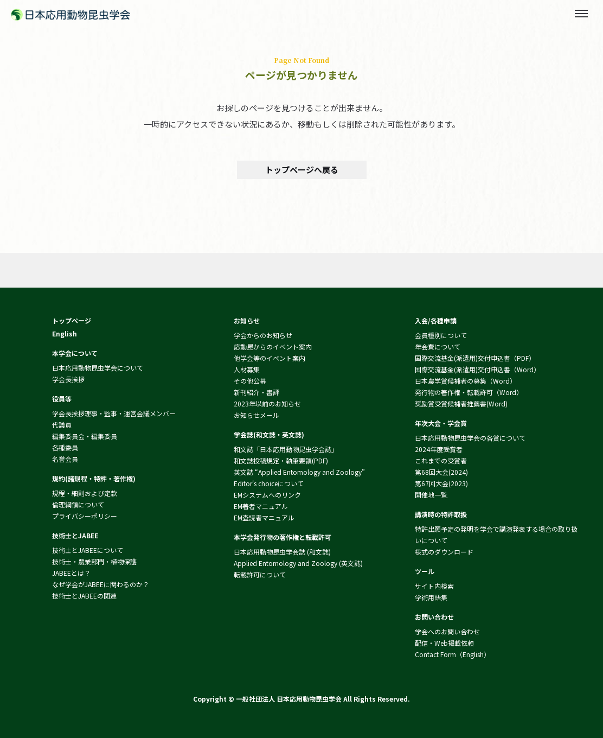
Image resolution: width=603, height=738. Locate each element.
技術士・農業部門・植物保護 (94, 561)
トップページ (71, 320)
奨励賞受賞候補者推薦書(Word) (461, 403)
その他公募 (250, 380)
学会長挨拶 (68, 379)
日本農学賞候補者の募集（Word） (465, 380)
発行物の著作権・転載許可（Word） (469, 392)
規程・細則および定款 (84, 493)
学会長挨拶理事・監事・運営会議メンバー (114, 413)
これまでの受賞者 (441, 460)
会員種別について (441, 335)
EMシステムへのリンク (267, 494)
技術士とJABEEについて (87, 550)
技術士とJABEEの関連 (84, 595)
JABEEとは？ (71, 572)
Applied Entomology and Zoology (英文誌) (298, 563)
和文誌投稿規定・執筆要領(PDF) (281, 460)
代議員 (62, 424)
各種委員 (65, 447)
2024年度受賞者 (439, 449)
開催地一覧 (431, 494)
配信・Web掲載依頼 (444, 642)
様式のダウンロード (444, 551)
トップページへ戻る (301, 169)
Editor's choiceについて (269, 483)
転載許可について (260, 574)
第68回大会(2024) (441, 471)
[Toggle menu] (581, 13)
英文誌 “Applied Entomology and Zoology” (299, 471)
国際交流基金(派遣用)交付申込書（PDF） (475, 357)
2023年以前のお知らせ (267, 403)
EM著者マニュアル (261, 506)
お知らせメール (256, 414)
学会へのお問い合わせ (447, 631)
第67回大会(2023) (441, 483)
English (64, 333)
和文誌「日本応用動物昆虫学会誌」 (286, 449)
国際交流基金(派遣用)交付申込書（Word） (477, 369)
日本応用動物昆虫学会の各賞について (470, 437)
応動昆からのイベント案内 (273, 346)
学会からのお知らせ (263, 335)
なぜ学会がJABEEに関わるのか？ (100, 584)
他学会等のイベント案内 (269, 357)
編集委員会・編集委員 (84, 436)
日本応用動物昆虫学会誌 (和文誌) (282, 551)
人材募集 (247, 369)
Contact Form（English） (452, 654)
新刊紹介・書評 (256, 392)
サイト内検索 (434, 585)
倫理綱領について (78, 504)
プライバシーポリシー (84, 515)
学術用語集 (431, 597)
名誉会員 (65, 458)
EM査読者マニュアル (264, 517)
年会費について (437, 346)
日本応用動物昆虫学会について (97, 367)
